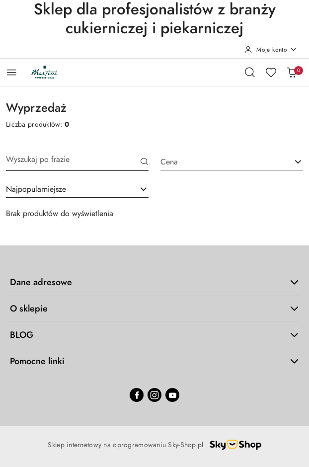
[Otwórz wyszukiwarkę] (249, 72)
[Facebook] (137, 395)
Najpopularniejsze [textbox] (36, 189)
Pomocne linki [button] (154, 361)
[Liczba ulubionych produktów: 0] (270, 72)
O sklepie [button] (154, 308)
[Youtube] (172, 395)
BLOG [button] (154, 334)
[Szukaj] (144, 162)
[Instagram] (154, 395)
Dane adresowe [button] (154, 282)
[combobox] (77, 189)
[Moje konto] (270, 49)
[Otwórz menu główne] (11, 72)
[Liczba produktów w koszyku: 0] (291, 72)
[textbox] (219, 162)
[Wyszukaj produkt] (77, 162)
